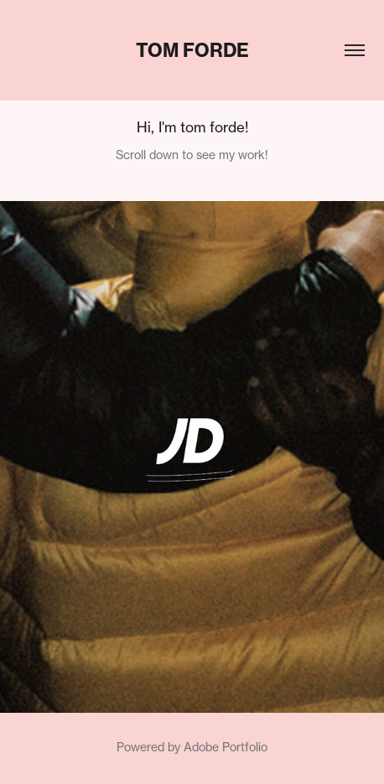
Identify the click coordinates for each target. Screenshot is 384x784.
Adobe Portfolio (225, 747)
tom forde (192, 50)
